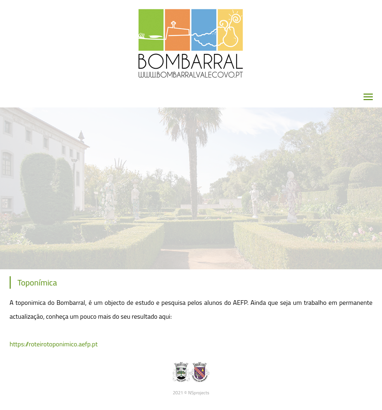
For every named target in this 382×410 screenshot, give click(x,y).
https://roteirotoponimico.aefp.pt (54, 344)
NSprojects (198, 392)
